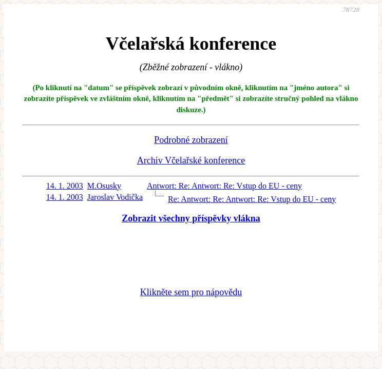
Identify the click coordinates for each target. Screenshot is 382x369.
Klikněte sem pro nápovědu (191, 292)
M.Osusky (104, 185)
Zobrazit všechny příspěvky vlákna (191, 218)
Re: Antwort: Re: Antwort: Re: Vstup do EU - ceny (252, 199)
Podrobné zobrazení (190, 140)
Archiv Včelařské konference (191, 160)
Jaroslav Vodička (115, 197)
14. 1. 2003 (64, 185)
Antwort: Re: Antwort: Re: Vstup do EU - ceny (224, 185)
